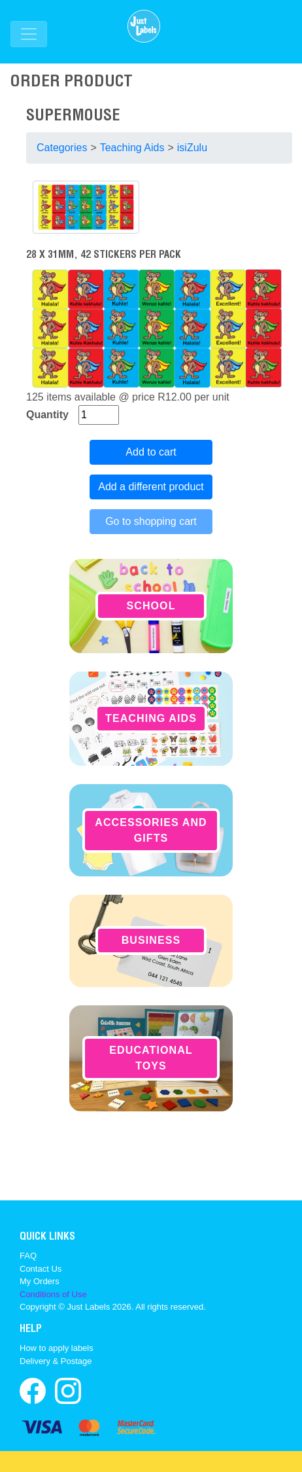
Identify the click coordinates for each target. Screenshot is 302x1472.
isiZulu (192, 147)
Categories (62, 147)
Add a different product (151, 486)
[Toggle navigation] (28, 34)
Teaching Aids (132, 147)
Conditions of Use (53, 1294)
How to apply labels (56, 1348)
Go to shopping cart (151, 521)
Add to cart (151, 452)
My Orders (39, 1281)
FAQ (28, 1256)
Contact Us (40, 1269)
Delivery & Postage (56, 1361)
